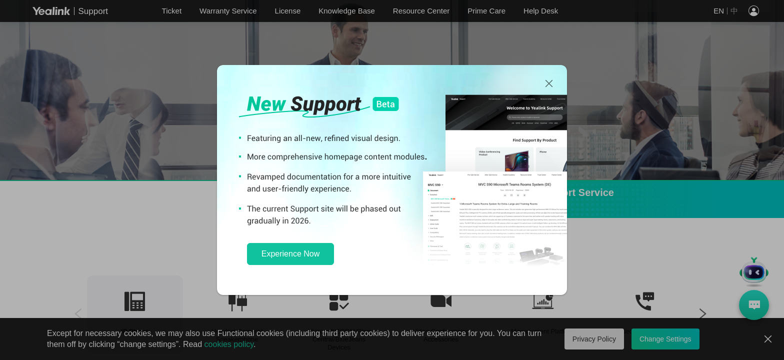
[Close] (549, 84)
